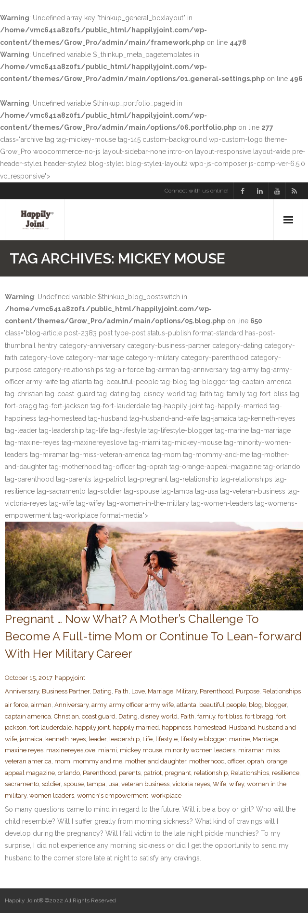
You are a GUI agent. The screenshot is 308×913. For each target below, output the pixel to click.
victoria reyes (191, 784)
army (98, 704)
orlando (69, 772)
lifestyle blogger (203, 739)
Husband (242, 727)
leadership (124, 739)
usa (113, 784)
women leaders (51, 795)
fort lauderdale (50, 727)
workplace (166, 795)
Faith (121, 691)
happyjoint (70, 677)
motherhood (207, 761)
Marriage (160, 691)
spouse (74, 784)
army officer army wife (141, 704)
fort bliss (230, 716)
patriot (152, 772)
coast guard (99, 716)
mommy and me (97, 761)
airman (41, 704)
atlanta (186, 704)
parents (130, 772)
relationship (211, 772)
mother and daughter (155, 761)
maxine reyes (24, 750)
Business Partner (66, 691)
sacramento (22, 784)
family (206, 716)
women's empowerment (112, 795)
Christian (66, 716)
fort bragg (259, 716)
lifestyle (166, 739)
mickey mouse (141, 750)
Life (147, 739)
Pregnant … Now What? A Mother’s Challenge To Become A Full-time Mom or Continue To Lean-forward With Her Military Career (153, 636)
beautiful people (222, 704)
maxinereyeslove (70, 750)
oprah (255, 761)
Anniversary (22, 691)
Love (138, 691)
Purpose (247, 691)
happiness (176, 727)
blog (255, 704)
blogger (276, 704)
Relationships (281, 691)
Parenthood (216, 691)
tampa (96, 784)
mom (62, 761)
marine (239, 739)
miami (107, 750)
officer (236, 761)
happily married (136, 727)
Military (186, 691)
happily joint (92, 727)
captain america (28, 716)
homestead (210, 727)
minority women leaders (200, 750)
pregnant (178, 772)
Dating (102, 691)
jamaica (31, 739)
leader (97, 739)
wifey (236, 784)
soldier (51, 784)
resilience (285, 772)
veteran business (145, 784)
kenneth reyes (65, 739)
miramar (250, 750)
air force (16, 704)
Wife (219, 784)
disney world (159, 716)
